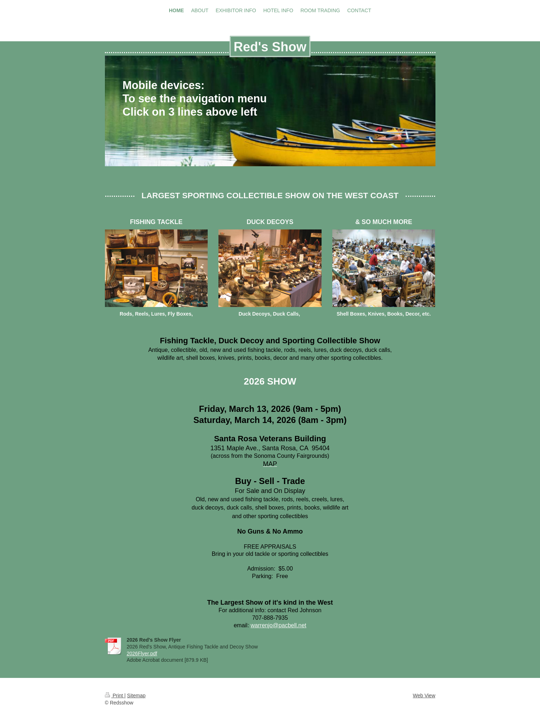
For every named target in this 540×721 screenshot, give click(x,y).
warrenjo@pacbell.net (278, 625)
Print (115, 695)
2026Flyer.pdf (142, 653)
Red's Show (270, 46)
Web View (424, 695)
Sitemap (136, 695)
